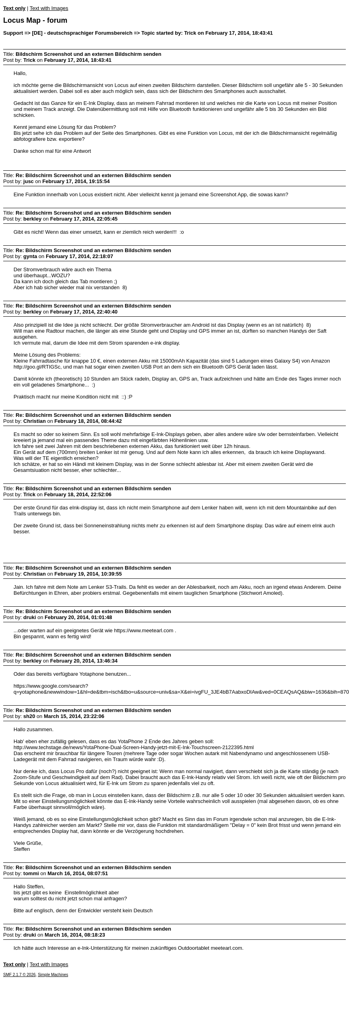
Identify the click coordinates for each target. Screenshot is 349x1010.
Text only (14, 8)
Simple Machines (53, 975)
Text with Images (48, 8)
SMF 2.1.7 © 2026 (19, 975)
